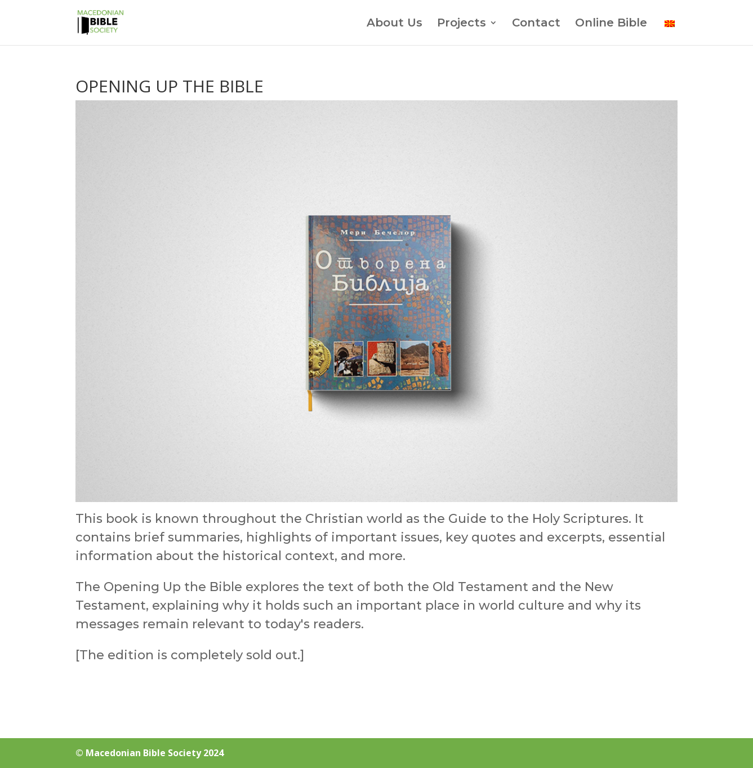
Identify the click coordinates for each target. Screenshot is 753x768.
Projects (461, 24)
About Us (394, 24)
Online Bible (611, 24)
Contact (536, 24)
